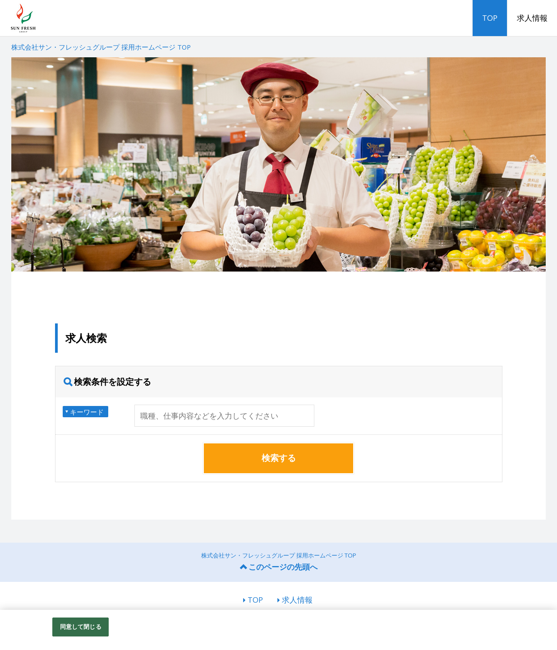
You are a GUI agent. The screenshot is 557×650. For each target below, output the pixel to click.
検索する (279, 458)
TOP (489, 18)
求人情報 (532, 18)
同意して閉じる (80, 626)
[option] (278, 164)
